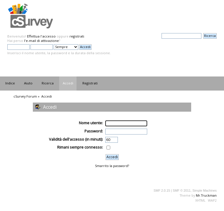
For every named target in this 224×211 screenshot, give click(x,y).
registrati (76, 36)
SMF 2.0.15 (162, 190)
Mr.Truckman (206, 195)
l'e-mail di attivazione (41, 40)
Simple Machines (204, 190)
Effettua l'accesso (41, 36)
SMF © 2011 (182, 190)
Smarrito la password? (112, 166)
